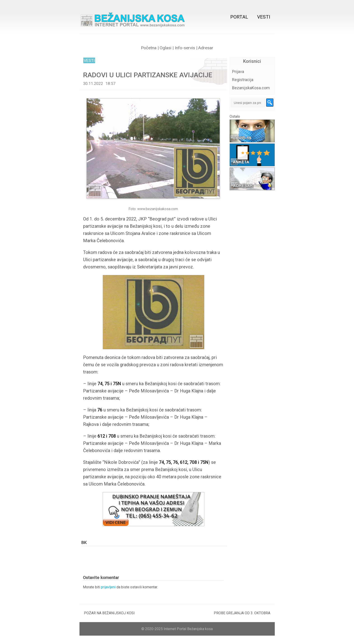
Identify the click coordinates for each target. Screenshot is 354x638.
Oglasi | (167, 47)
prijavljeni (108, 587)
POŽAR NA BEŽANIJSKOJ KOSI (109, 613)
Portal (239, 17)
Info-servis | (185, 47)
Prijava (238, 71)
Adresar (205, 47)
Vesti (263, 17)
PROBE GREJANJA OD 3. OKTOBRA (242, 613)
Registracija (242, 79)
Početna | (150, 47)
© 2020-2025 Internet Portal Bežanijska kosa (177, 629)
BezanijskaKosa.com (251, 87)
